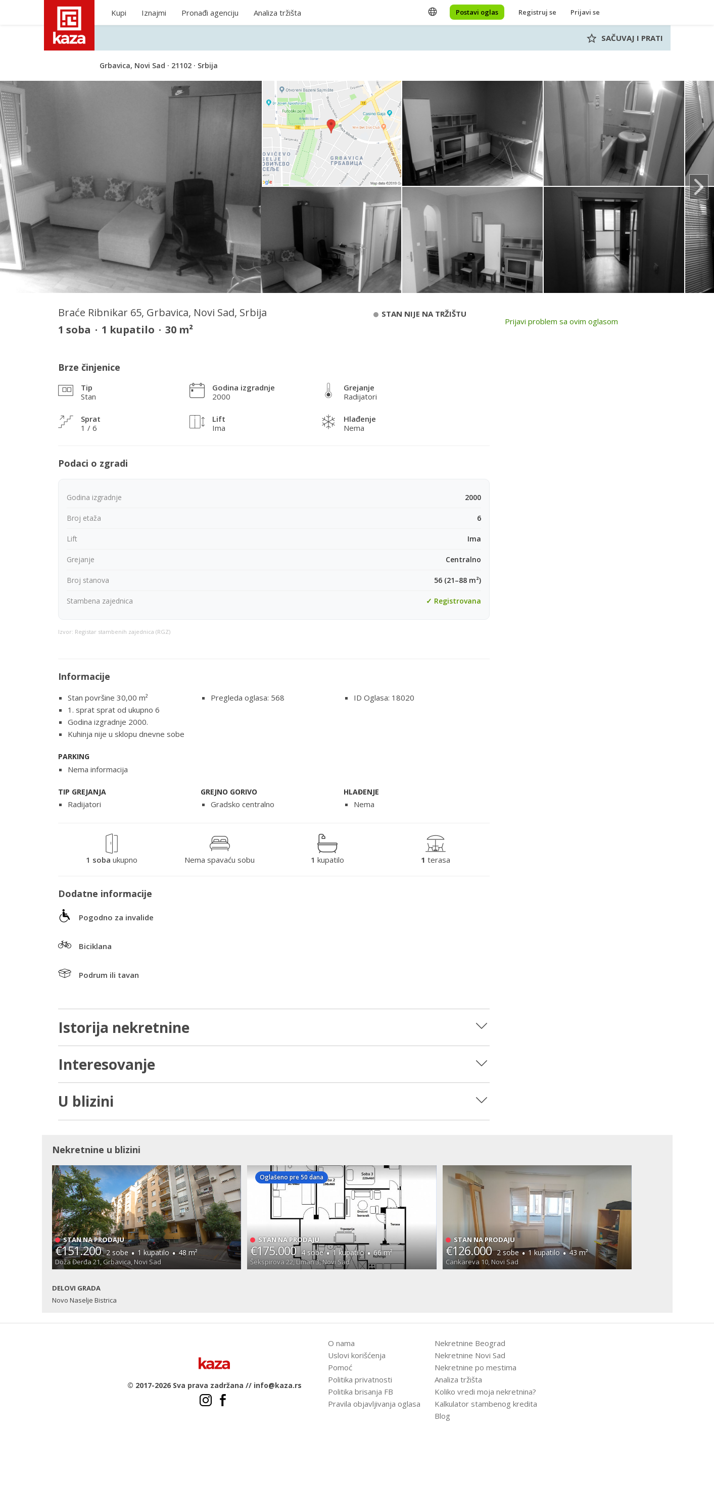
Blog (442, 1416)
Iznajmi (153, 13)
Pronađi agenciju (210, 13)
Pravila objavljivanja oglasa (374, 1404)
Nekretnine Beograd (470, 1343)
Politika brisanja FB (360, 1391)
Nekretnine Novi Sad (470, 1355)
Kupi (118, 13)
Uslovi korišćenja (357, 1355)
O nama (341, 1343)
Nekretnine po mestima (475, 1367)
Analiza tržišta (277, 13)
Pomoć (340, 1367)
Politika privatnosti (360, 1379)
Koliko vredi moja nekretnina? (485, 1391)
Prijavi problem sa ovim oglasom (561, 321)
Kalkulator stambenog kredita (486, 1404)
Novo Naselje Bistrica (84, 1300)
